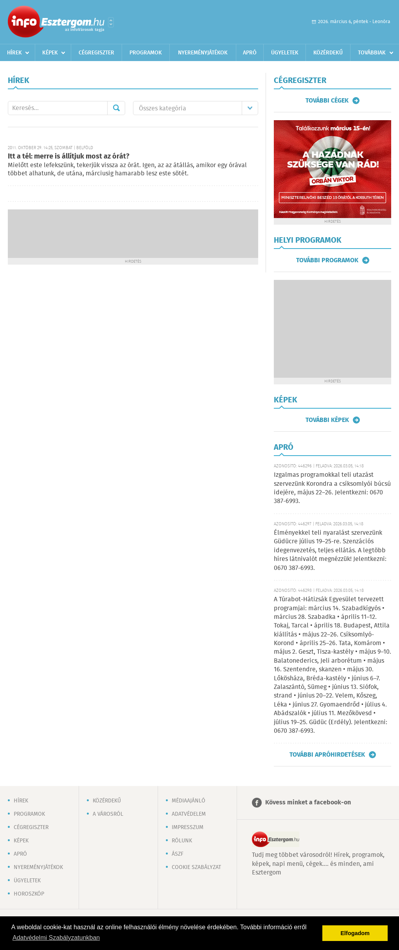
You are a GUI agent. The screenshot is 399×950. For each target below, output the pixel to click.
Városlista (111, 22)
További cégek (327, 100)
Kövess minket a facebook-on (308, 803)
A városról (108, 814)
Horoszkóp (29, 894)
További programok (327, 260)
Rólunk (182, 840)
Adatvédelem (189, 814)
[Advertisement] (133, 232)
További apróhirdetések (327, 754)
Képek (50, 53)
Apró (250, 53)
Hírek (14, 53)
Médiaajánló (188, 801)
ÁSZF (177, 854)
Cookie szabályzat (196, 867)
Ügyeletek (284, 53)
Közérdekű (328, 53)
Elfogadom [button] (355, 933)
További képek (327, 420)
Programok (145, 53)
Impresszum (187, 827)
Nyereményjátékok (203, 53)
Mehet (116, 108)
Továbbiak (372, 53)
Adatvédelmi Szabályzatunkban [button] (56, 937)
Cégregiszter (96, 53)
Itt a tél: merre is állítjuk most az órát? (68, 156)
